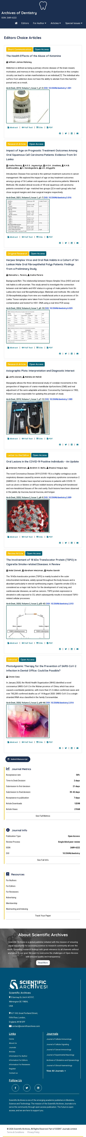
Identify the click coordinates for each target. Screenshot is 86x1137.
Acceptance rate (43, 774)
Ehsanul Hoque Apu (57, 468)
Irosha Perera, (14, 165)
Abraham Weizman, (33, 570)
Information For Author (18, 1056)
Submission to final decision (43, 792)
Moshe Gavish (52, 570)
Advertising (11, 897)
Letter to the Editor (18, 455)
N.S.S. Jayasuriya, (33, 165)
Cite (40, 127)
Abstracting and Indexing (17, 909)
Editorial (12, 659)
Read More (43, 963)
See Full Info (43, 860)
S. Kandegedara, (29, 168)
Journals (12, 1047)
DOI (43, 853)
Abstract (13, 127)
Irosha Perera (35, 275)
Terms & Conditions (15, 1132)
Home (11, 1039)
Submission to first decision (43, 786)
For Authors (11, 880)
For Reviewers (12, 892)
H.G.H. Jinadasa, (52, 165)
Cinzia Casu (13, 677)
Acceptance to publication (43, 797)
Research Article (17, 144)
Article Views (43, 809)
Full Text (27, 127)
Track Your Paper (43, 915)
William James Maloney (19, 62)
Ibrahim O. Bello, (37, 468)
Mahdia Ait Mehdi (32, 377)
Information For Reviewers (19, 1064)
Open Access (42, 49)
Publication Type (43, 836)
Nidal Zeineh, (14, 570)
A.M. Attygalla (47, 168)
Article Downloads (43, 803)
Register (12, 1069)
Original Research (17, 253)
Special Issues (73, 23)
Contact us (13, 1073)
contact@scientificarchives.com (26, 1026)
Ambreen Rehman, (17, 468)
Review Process (43, 841)
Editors (25, 23)
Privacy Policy (33, 1132)
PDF (50, 127)
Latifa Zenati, (14, 377)
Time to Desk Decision (43, 780)
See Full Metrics (43, 816)
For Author (39, 23)
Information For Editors (18, 1060)
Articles (56, 23)
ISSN (43, 847)
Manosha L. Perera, (17, 275)
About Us (13, 1043)
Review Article (15, 553)
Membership (11, 903)
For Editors (10, 886)
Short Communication (19, 49)
